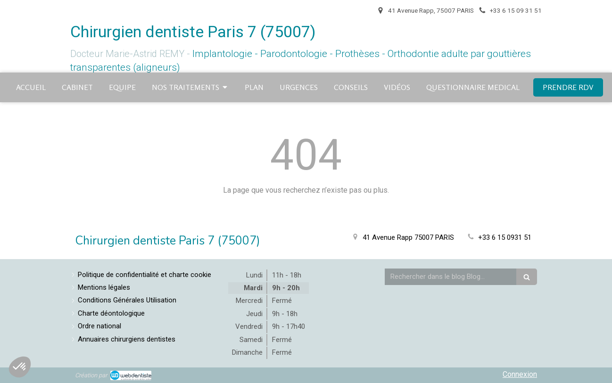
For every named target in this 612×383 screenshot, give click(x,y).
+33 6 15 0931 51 (504, 237)
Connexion (520, 374)
